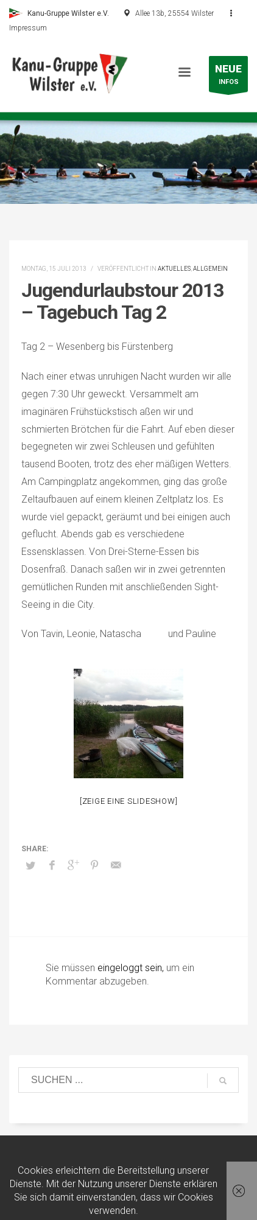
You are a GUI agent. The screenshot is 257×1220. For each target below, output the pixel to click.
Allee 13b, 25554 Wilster (174, 13)
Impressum (28, 28)
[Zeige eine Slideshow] (129, 801)
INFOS (228, 77)
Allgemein (210, 268)
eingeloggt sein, (131, 968)
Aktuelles (174, 268)
